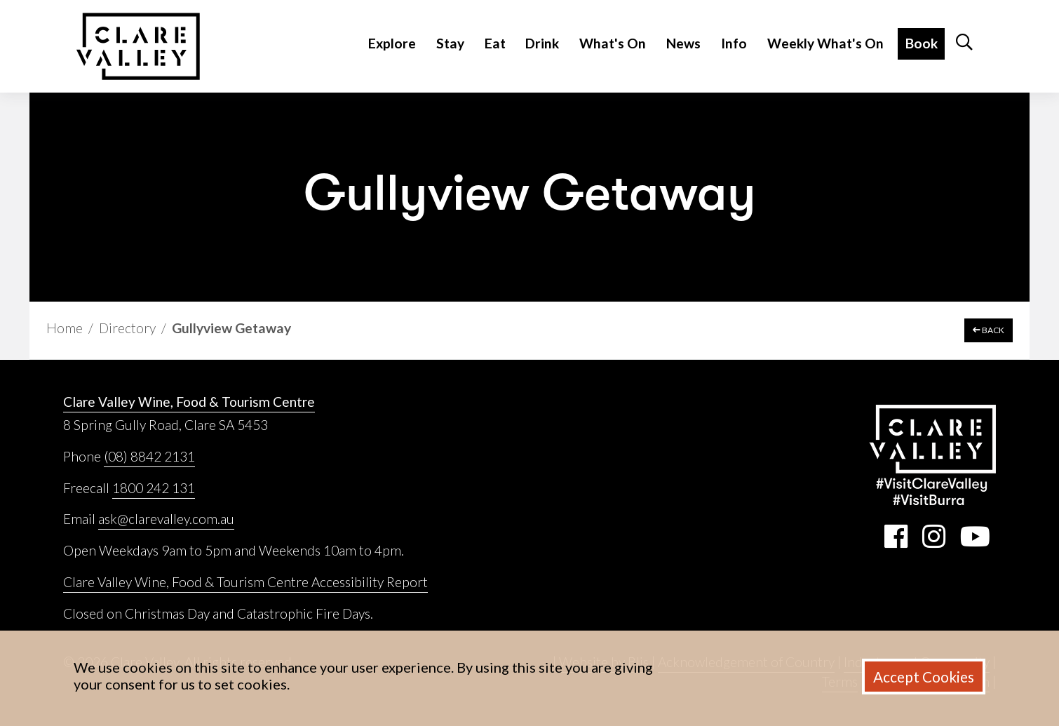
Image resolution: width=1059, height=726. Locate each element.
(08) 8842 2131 (149, 456)
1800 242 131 (153, 488)
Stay (450, 43)
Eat (495, 43)
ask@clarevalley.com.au (166, 519)
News (683, 43)
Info (734, 43)
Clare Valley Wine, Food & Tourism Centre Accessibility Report (245, 582)
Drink (542, 43)
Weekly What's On (825, 43)
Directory (127, 328)
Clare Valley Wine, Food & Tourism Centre (189, 402)
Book (921, 43)
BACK (988, 330)
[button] (964, 46)
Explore (392, 43)
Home (64, 328)
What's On (612, 43)
